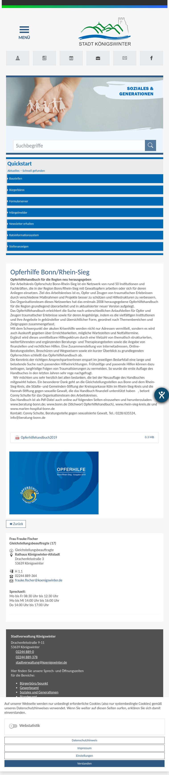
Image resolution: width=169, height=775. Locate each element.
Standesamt (28, 697)
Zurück (16, 525)
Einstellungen (84, 756)
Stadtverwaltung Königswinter (33, 636)
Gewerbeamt (29, 688)
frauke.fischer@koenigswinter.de (38, 580)
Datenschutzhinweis (84, 740)
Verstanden (84, 763)
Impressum (84, 748)
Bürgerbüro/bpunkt (34, 683)
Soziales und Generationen (39, 692)
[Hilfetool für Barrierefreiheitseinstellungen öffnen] (161, 395)
